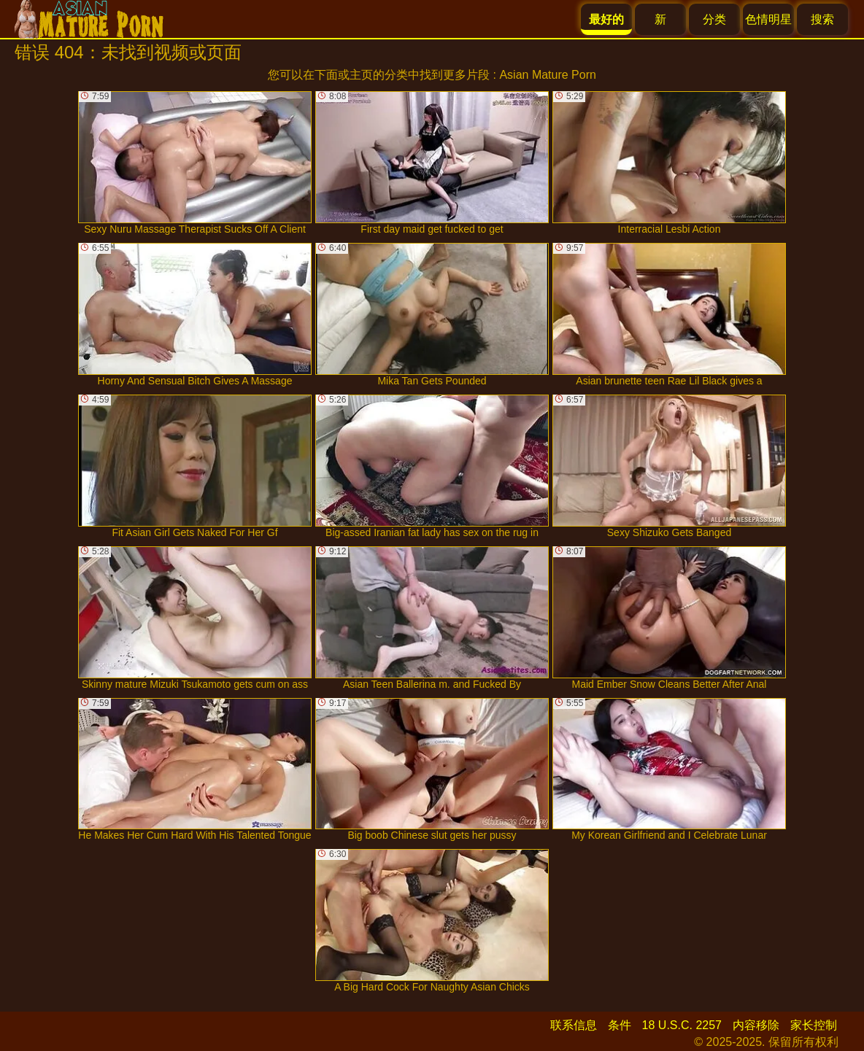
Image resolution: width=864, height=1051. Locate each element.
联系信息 (573, 1025)
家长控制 (813, 1025)
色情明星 (768, 19)
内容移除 (756, 1025)
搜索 (822, 19)
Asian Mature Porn (547, 75)
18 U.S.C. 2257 (682, 1025)
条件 (619, 1025)
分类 (714, 19)
